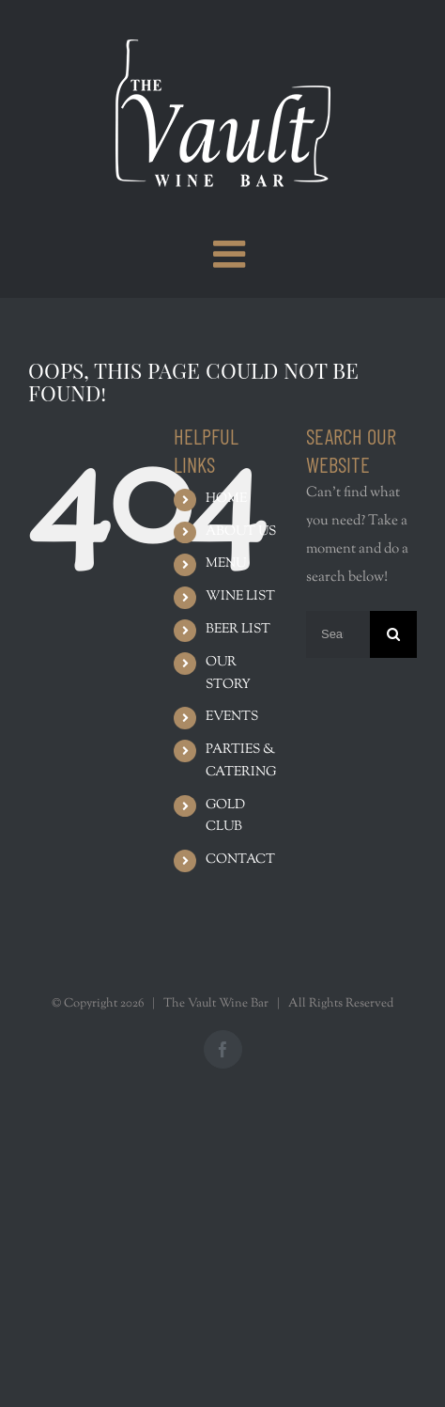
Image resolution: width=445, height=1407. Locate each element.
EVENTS (232, 717)
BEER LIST (238, 629)
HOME (226, 499)
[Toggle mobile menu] (232, 254)
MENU (226, 564)
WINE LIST (240, 596)
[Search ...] (338, 634)
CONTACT (240, 860)
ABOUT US (241, 532)
